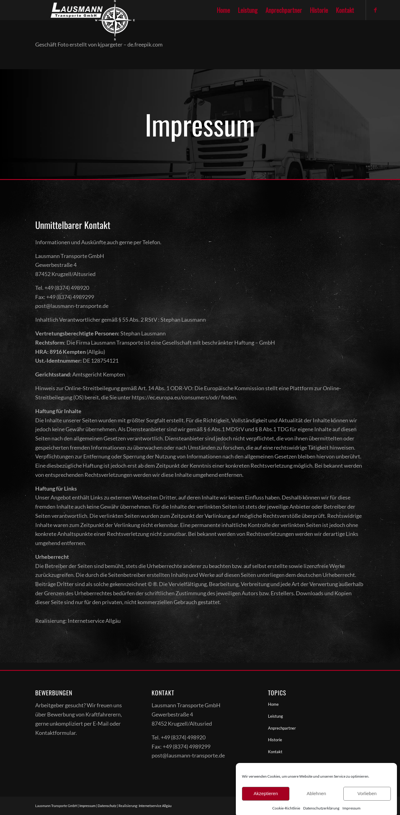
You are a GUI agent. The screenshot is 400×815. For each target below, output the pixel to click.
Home (273, 704)
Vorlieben (367, 799)
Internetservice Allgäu (155, 806)
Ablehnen (316, 799)
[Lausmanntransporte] (77, 10)
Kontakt (275, 751)
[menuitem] (223, 10)
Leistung (275, 716)
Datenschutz (107, 806)
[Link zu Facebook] (375, 9)
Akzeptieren (266, 799)
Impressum (87, 806)
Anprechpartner (282, 728)
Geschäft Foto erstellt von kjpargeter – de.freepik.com (99, 44)
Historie (275, 739)
